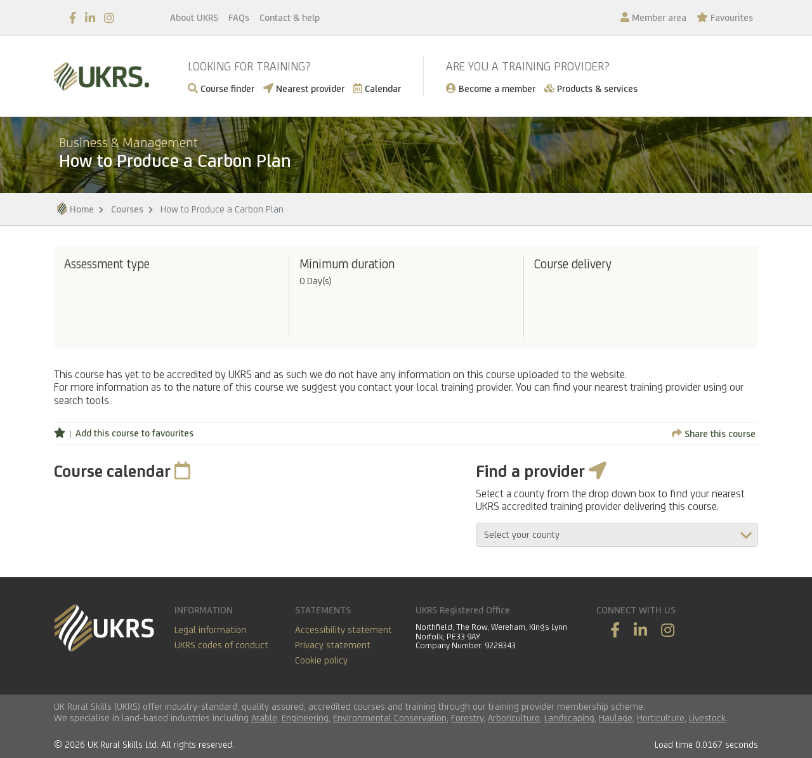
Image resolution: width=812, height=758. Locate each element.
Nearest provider (303, 88)
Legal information (210, 629)
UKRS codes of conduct (221, 644)
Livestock (707, 717)
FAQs (238, 17)
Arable (264, 717)
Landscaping (569, 717)
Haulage (615, 717)
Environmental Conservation (390, 717)
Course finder (221, 88)
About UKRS (194, 17)
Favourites (725, 17)
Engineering (305, 717)
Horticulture (660, 717)
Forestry (467, 717)
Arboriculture (514, 717)
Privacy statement (332, 644)
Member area (653, 17)
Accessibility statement (343, 629)
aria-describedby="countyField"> (617, 535)
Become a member (490, 88)
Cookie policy (321, 660)
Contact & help (289, 17)
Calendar (377, 88)
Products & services (591, 88)
